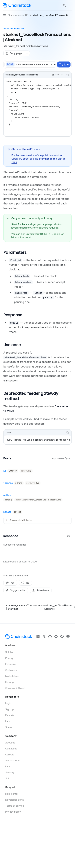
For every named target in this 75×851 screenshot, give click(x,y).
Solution (9, 652)
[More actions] (70, 5)
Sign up (9, 709)
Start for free (19, 224)
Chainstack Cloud (14, 688)
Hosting (9, 682)
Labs (7, 721)
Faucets (9, 715)
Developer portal (14, 799)
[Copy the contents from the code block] (67, 75)
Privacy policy (13, 811)
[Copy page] (13, 53)
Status (8, 727)
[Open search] (64, 5)
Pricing (9, 658)
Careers (9, 754)
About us (10, 742)
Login (8, 703)
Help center (11, 793)
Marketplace (12, 676)
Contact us (11, 748)
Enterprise (10, 664)
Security (9, 772)
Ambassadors (12, 760)
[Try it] (63, 64)
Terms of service (14, 805)
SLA (7, 778)
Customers (11, 670)
